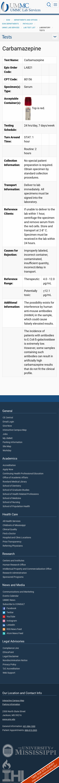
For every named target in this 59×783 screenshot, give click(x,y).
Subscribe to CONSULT (14, 604)
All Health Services (11, 521)
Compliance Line (11, 648)
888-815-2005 (31, 730)
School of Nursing (11, 502)
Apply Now (8, 469)
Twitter (8, 612)
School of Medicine (12, 498)
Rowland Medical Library (15, 482)
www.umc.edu (8, 719)
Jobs (5, 434)
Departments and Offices (25, 20)
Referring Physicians (13, 546)
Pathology (28, 24)
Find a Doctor (9, 533)
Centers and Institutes (13, 560)
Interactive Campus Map (15, 430)
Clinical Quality (10, 529)
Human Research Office (14, 565)
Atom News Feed (13, 633)
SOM (8, 20)
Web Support (9, 673)
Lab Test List (29, 28)
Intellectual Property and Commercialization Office (27, 569)
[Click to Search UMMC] (49, 4)
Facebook (9, 608)
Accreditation (9, 465)
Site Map (7, 446)
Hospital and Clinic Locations (17, 537)
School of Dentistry (12, 486)
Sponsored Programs (13, 577)
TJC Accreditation (11, 668)
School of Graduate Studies (16, 490)
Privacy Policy (9, 664)
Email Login (8, 422)
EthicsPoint (8, 652)
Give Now (7, 426)
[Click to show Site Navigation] (55, 4)
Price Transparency (12, 542)
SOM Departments (10, 24)
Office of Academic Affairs (15, 477)
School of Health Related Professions (21, 494)
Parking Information (12, 442)
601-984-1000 (29, 726)
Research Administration (15, 573)
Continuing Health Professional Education (23, 473)
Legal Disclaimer (11, 656)
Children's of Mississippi (14, 525)
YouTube (9, 616)
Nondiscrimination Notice (15, 660)
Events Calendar (11, 596)
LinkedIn (9, 625)
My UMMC (8, 438)
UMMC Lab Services (25, 10)
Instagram (10, 621)
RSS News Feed (12, 629)
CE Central (8, 417)
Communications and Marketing (18, 592)
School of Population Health (16, 506)
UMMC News (9, 600)
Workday (7, 450)
